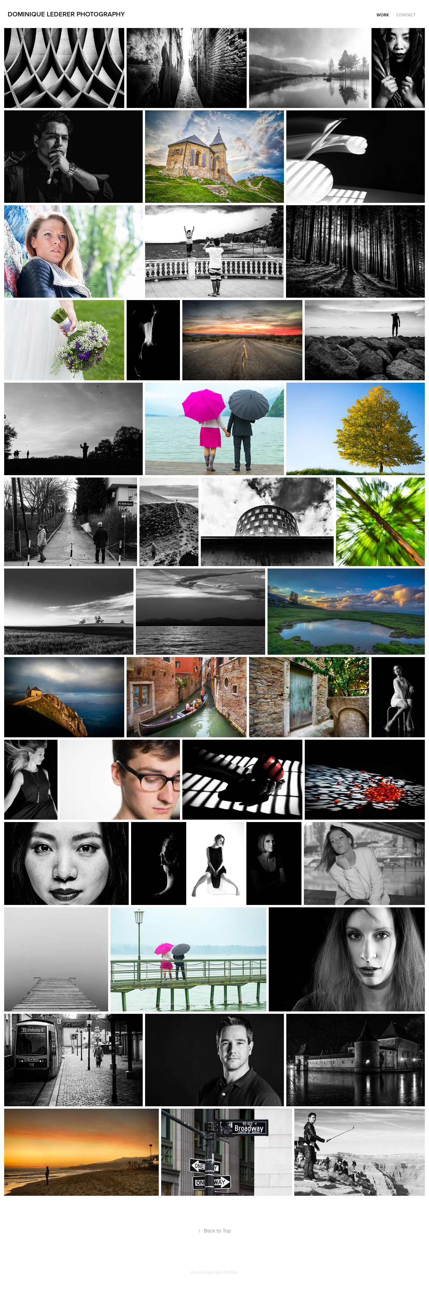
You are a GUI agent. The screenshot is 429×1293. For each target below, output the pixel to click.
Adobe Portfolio (225, 1272)
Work (383, 15)
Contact (406, 15)
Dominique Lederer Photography (66, 14)
